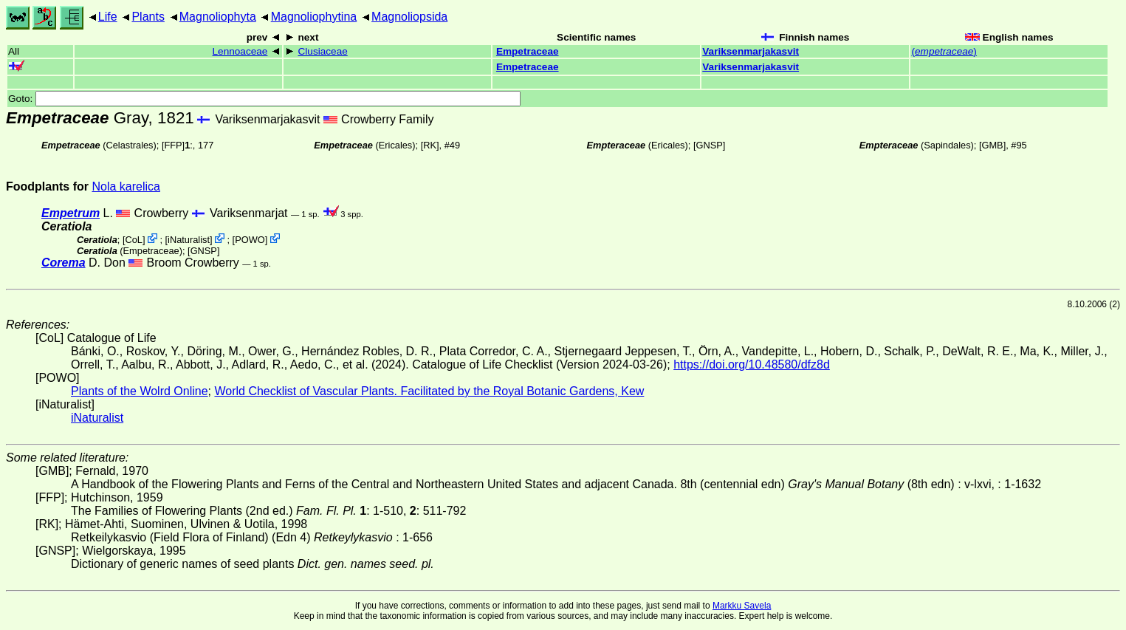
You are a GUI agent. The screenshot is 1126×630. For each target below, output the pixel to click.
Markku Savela (742, 605)
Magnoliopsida (409, 16)
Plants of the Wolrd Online (139, 391)
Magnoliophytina (314, 16)
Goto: (264, 98)
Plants (147, 16)
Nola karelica (125, 186)
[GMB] (992, 145)
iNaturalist (189, 239)
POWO (250, 239)
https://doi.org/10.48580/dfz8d (751, 364)
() (943, 51)
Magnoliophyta (217, 16)
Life (107, 16)
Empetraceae (527, 51)
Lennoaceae (240, 51)
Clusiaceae (323, 51)
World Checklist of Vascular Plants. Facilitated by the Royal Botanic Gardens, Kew (429, 391)
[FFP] (173, 145)
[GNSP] (709, 145)
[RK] (430, 145)
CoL (133, 239)
